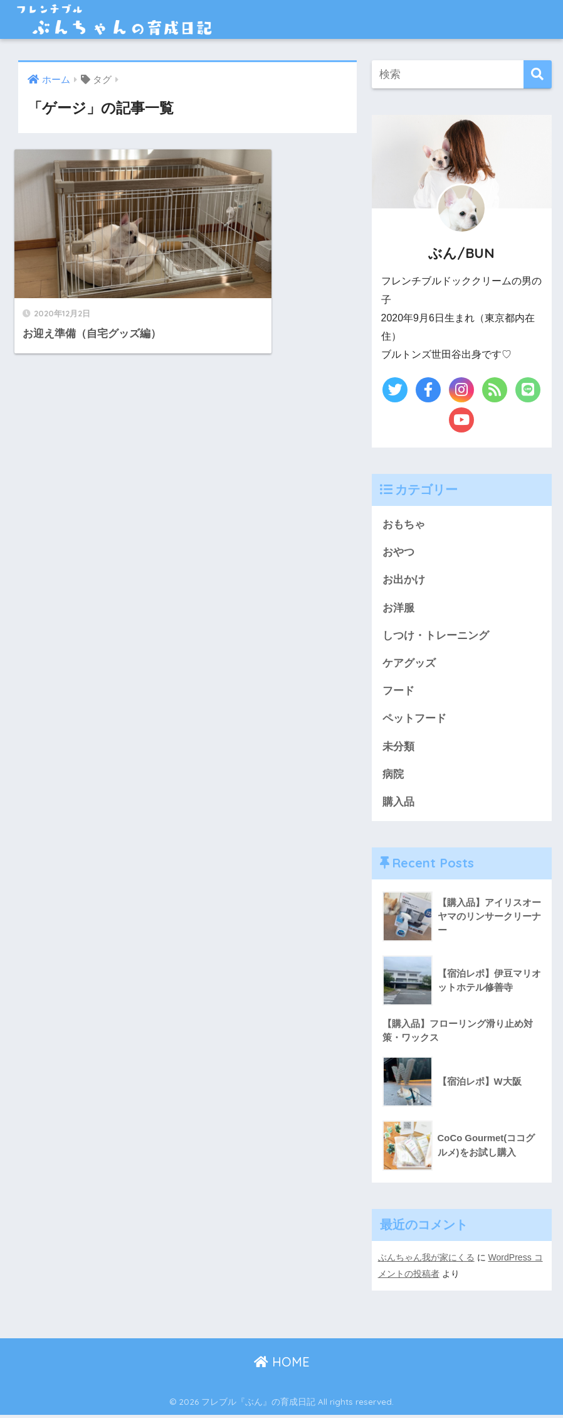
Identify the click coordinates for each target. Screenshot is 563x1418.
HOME (282, 1365)
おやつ (398, 553)
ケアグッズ (409, 664)
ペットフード (414, 721)
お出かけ (403, 580)
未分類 (398, 749)
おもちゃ (403, 524)
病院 (393, 777)
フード (398, 693)
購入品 (398, 805)
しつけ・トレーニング (435, 637)
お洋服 (398, 609)
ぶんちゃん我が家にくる (426, 1261)
